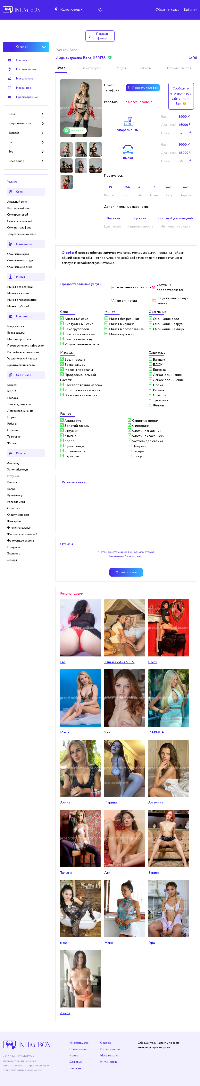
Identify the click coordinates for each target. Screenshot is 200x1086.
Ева (62, 662)
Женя (108, 942)
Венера (154, 872)
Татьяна (66, 872)
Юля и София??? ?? (119, 662)
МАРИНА (156, 732)
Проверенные (78, 1049)
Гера (151, 942)
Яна (107, 732)
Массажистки (109, 1055)
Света (152, 662)
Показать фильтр (98, 36)
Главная (61, 49)
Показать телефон (143, 88)
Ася (107, 872)
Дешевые (75, 1062)
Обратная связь (167, 9)
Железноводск (71, 9)
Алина (65, 802)
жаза (64, 942)
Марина (110, 802)
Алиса (65, 1013)
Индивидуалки (79, 1043)
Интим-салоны (110, 1049)
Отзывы (145, 68)
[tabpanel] (81, 108)
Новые (73, 1055)
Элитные (75, 1068)
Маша (64, 732)
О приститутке (90, 68)
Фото (61, 67)
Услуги (121, 68)
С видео (105, 1043)
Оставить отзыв (126, 572)
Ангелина (155, 802)
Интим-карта (109, 1062)
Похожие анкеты (178, 68)
